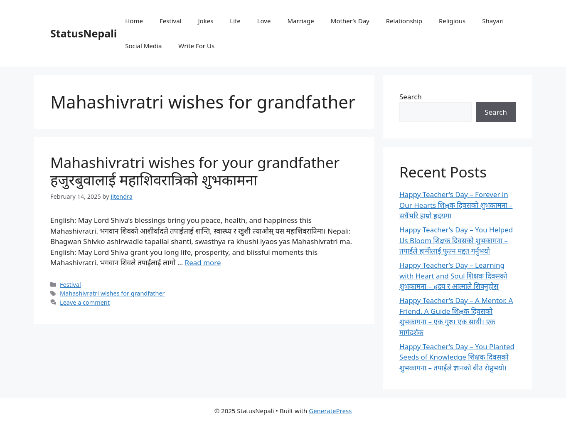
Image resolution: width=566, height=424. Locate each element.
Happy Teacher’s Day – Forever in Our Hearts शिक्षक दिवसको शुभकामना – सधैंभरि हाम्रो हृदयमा (455, 205)
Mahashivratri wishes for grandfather (112, 293)
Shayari (493, 21)
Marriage (300, 21)
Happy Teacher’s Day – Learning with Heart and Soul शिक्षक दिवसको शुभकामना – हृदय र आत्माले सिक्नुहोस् (453, 275)
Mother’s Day (350, 21)
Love (264, 21)
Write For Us (196, 46)
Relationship (404, 21)
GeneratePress (330, 411)
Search (410, 96)
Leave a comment (85, 302)
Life (235, 21)
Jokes (206, 21)
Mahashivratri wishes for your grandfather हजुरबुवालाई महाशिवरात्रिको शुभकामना (195, 171)
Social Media (143, 46)
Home (134, 21)
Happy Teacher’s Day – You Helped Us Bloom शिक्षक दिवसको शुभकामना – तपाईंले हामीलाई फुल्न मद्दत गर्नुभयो (456, 240)
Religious (452, 21)
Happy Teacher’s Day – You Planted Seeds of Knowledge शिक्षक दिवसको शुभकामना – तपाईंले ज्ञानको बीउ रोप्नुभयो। (456, 357)
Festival (171, 21)
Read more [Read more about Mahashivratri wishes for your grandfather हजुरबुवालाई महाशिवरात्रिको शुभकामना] (203, 262)
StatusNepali (83, 33)
